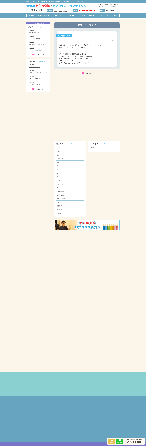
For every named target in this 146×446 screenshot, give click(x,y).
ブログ (59, 151)
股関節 (59, 180)
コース (82, 15)
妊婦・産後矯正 (61, 198)
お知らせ (59, 155)
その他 (59, 213)
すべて (59, 147)
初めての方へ (43, 15)
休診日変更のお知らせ (34, 32)
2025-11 (92, 147)
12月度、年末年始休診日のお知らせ (38, 73)
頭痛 (58, 162)
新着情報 (59, 209)
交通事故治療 (60, 195)
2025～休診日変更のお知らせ (36, 38)
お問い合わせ (112, 15)
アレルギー (60, 202)
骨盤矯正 (59, 206)
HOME (31, 15)
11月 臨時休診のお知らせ (35, 85)
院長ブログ (60, 158)
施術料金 (72, 15)
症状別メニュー (95, 15)
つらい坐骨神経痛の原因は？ (36, 50)
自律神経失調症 (61, 191)
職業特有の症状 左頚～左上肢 (37, 44)
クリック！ (87, 63)
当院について (58, 15)
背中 (58, 177)
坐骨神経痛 (60, 184)
